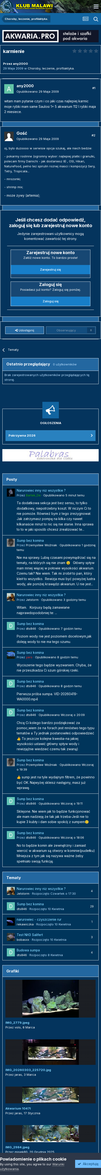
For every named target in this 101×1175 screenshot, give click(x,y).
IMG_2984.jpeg (17, 1147)
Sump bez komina (30, 540)
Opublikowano (37, 91)
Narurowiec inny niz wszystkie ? (41, 490)
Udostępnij (24, 330)
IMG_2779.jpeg (17, 1022)
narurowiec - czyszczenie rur (39, 919)
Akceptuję (88, 1164)
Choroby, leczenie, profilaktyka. (51, 68)
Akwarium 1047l (18, 1108)
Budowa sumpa (28, 950)
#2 (93, 135)
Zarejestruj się (50, 269)
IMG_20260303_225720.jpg (28, 1070)
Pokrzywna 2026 (22, 435)
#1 (93, 88)
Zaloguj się (51, 301)
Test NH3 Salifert (30, 935)
